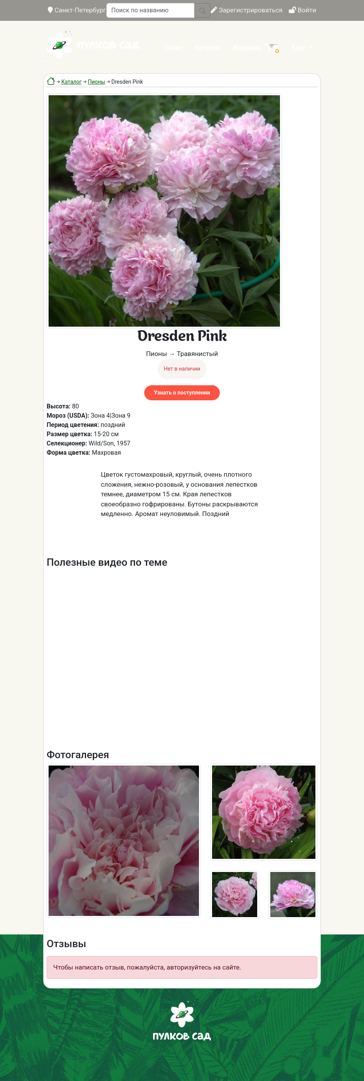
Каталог (208, 48)
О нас (173, 48)
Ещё (299, 48)
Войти (302, 10)
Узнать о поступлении (182, 393)
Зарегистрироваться (246, 10)
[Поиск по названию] (150, 10)
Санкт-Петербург (77, 10)
